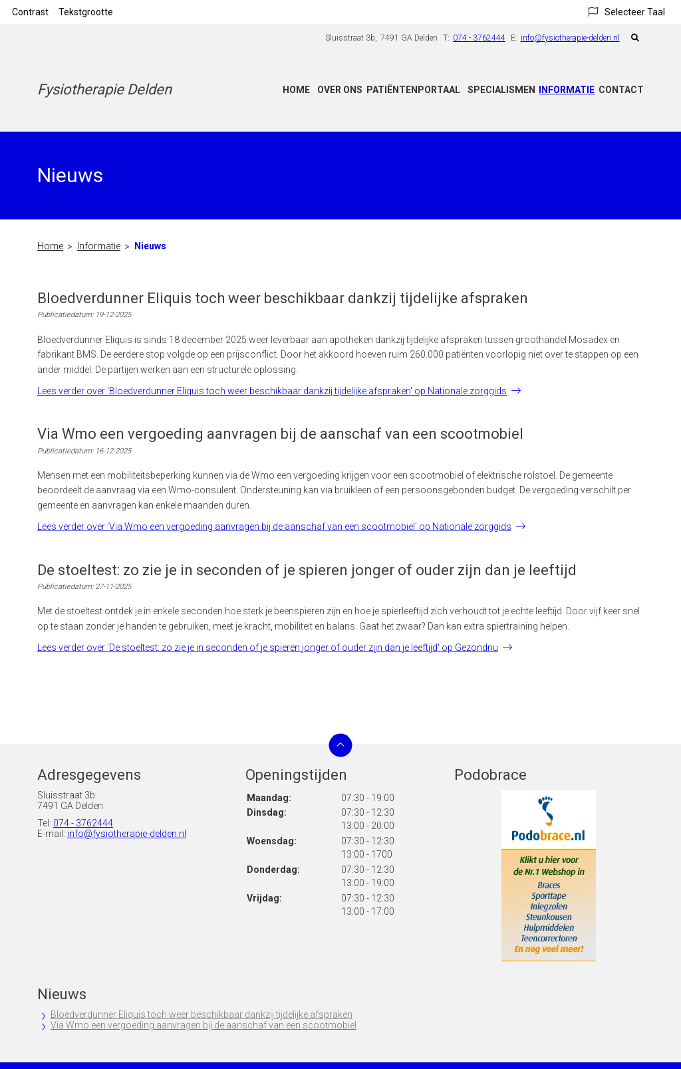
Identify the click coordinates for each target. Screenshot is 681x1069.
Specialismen (501, 89)
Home (296, 89)
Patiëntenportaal (413, 89)
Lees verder (272, 391)
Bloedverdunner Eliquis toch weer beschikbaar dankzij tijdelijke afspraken (201, 1014)
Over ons (339, 89)
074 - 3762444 (83, 823)
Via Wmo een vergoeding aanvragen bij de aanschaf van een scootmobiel (203, 1025)
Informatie (567, 89)
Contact (621, 89)
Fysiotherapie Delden (104, 89)
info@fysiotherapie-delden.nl (570, 38)
